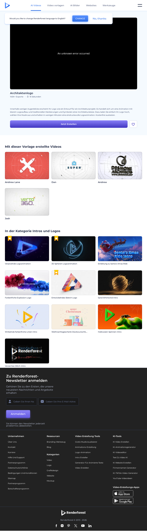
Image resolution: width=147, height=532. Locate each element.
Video (49, 461)
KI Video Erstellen (121, 442)
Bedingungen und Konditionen (22, 474)
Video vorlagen (55, 5)
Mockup (50, 481)
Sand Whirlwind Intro (108, 298)
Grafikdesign (52, 471)
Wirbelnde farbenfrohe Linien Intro (21, 332)
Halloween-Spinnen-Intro (110, 332)
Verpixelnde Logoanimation (18, 264)
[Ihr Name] (21, 402)
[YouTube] (83, 526)
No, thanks (99, 18)
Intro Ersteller (81, 458)
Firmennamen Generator (124, 468)
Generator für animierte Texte (89, 463)
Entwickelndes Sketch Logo (64, 298)
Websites (91, 5)
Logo (49, 466)
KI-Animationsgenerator (124, 448)
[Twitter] (75, 526)
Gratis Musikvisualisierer (86, 442)
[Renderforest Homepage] (7, 5)
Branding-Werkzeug (56, 442)
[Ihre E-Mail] (59, 402)
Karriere (11, 453)
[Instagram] (62, 526)
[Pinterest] (68, 526)
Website (50, 476)
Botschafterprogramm (18, 489)
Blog (49, 448)
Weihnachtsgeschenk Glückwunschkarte (70, 332)
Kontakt (11, 448)
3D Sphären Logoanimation (64, 264)
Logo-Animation (83, 453)
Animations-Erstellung (85, 448)
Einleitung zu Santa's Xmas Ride (112, 264)
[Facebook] (56, 526)
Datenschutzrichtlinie (18, 468)
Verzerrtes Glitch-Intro (15, 366)
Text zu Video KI (120, 458)
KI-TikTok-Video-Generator (125, 474)
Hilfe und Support (16, 458)
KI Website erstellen (122, 463)
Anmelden (18, 414)
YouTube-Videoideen (122, 479)
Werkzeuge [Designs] (109, 5)
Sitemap (12, 479)
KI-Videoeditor (119, 453)
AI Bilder (75, 5)
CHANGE (80, 18)
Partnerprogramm (16, 463)
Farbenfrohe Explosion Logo (18, 298)
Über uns (12, 442)
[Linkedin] (89, 526)
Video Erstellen (82, 468)
